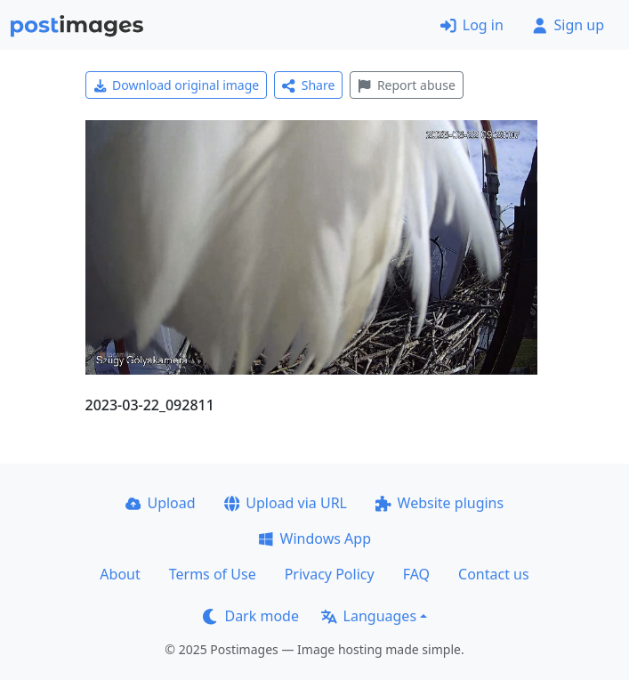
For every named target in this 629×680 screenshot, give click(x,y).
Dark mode (251, 616)
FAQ (416, 574)
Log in (472, 25)
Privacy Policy (330, 574)
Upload (160, 503)
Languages (368, 616)
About (120, 574)
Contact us (493, 574)
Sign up (568, 25)
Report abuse (406, 85)
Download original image (176, 85)
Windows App (314, 538)
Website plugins (439, 503)
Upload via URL (285, 503)
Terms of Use (212, 574)
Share (308, 85)
